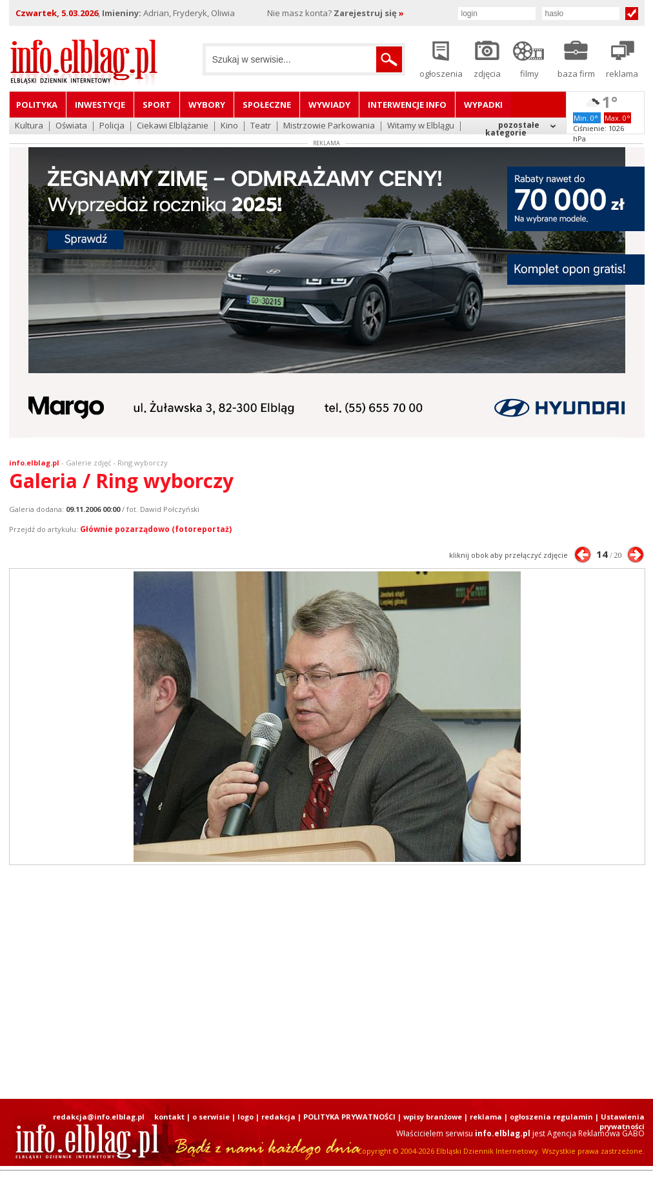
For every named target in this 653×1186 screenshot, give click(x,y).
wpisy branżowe (432, 1116)
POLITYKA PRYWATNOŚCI (349, 1116)
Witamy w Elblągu (420, 126)
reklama (486, 1116)
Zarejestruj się (369, 13)
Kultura (29, 126)
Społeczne (267, 104)
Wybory (206, 104)
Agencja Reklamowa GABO (596, 1133)
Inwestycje (100, 104)
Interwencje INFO (407, 104)
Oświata (71, 126)
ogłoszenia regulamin (551, 1116)
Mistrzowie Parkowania (329, 126)
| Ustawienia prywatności (620, 1121)
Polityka (36, 104)
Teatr (260, 126)
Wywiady (329, 104)
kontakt (169, 1116)
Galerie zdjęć (88, 462)
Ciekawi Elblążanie (172, 126)
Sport (157, 104)
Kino (229, 126)
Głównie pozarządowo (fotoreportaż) (156, 529)
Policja (112, 126)
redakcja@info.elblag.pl (99, 1116)
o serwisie (211, 1116)
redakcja (278, 1116)
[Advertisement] (290, 982)
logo (245, 1116)
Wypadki (483, 104)
